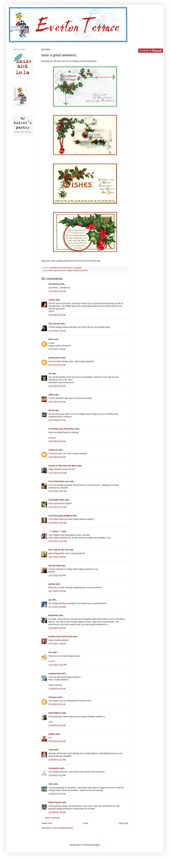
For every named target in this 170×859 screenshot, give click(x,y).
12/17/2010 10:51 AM (57, 491)
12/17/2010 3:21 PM (57, 591)
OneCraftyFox (54, 713)
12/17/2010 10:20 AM (57, 473)
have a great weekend (57, 270)
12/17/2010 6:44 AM (56, 315)
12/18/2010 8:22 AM (56, 689)
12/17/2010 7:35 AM (56, 331)
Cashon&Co (53, 768)
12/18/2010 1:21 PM (57, 760)
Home (85, 823)
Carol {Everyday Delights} (60, 516)
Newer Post (47, 823)
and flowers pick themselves (61, 429)
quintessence (54, 358)
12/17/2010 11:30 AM (57, 523)
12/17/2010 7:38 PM (57, 644)
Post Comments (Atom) (63, 828)
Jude (50, 784)
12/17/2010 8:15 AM (56, 365)
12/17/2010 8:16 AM (56, 386)
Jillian (51, 395)
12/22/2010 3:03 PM (57, 812)
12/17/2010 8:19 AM (56, 402)
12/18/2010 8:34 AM (56, 704)
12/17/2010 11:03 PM (57, 665)
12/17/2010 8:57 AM (56, 420)
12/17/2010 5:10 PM (57, 628)
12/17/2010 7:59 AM (56, 349)
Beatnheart (53, 615)
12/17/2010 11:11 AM (57, 507)
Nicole (51, 410)
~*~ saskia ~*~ (54, 531)
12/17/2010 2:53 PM (57, 557)
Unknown (52, 697)
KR (49, 373)
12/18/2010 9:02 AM (56, 725)
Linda (51, 750)
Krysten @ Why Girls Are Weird (62, 466)
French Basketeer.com (58, 481)
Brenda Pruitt (54, 566)
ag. (49, 600)
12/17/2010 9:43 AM (56, 441)
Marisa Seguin (54, 802)
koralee (51, 734)
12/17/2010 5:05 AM (56, 291)
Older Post (123, 823)
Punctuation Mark (56, 500)
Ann (50, 652)
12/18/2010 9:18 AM (56, 741)
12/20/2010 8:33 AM (56, 794)
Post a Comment (52, 818)
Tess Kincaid (54, 324)
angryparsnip (54, 673)
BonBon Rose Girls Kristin (60, 636)
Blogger (96, 845)
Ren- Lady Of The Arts (58, 550)
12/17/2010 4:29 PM (57, 607)
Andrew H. (53, 450)
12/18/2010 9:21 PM (57, 775)
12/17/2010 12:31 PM (57, 541)
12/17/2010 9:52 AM (56, 457)
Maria (50, 339)
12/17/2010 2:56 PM (57, 575)
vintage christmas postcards (77, 270)
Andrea (51, 300)
